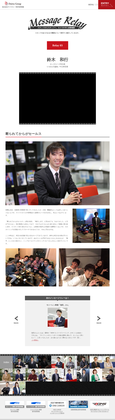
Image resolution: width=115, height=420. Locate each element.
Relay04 (99, 319)
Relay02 (16, 319)
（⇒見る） (35, 340)
